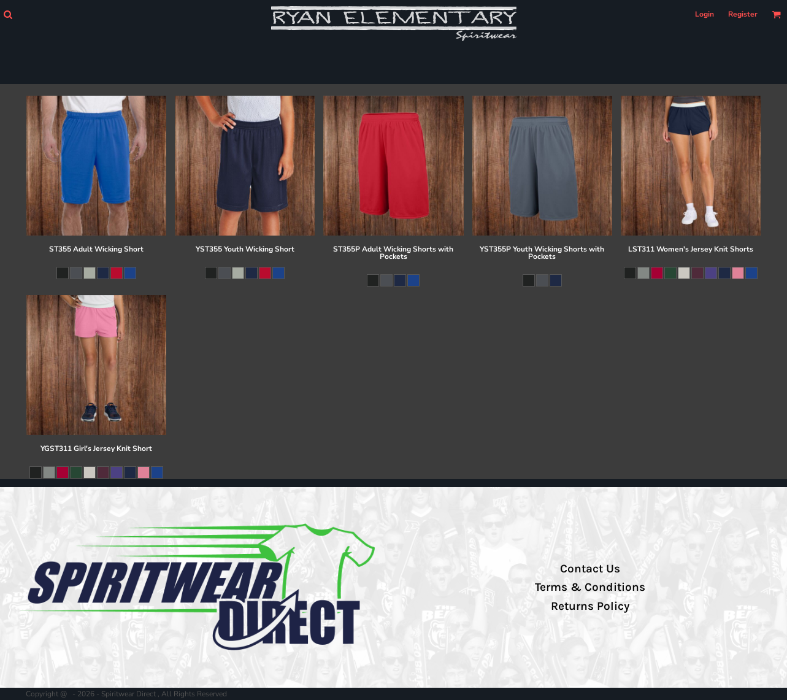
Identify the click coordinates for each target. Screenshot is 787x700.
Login (704, 14)
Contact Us (590, 568)
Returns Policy (590, 606)
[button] (7, 14)
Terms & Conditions (590, 587)
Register (743, 14)
